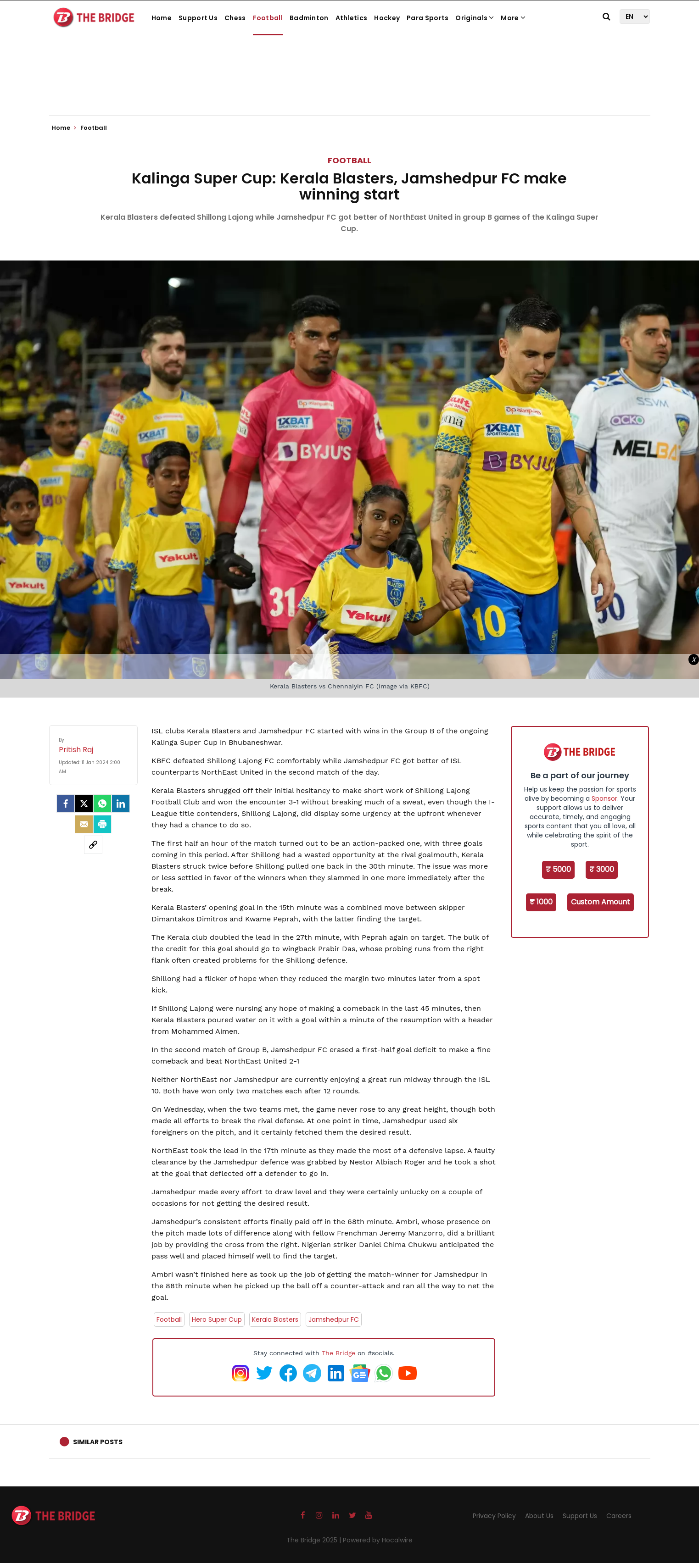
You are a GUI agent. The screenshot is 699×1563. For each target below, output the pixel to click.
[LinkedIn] (121, 803)
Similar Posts (98, 1442)
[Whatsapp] (102, 803)
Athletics (352, 17)
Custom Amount (600, 902)
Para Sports (427, 17)
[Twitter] (84, 803)
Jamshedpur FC (333, 1319)
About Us (539, 1515)
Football (268, 17)
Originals (474, 17)
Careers (619, 1515)
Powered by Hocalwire (378, 1540)
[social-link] (93, 845)
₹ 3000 (601, 869)
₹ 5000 (558, 869)
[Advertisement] (350, 87)
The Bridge (338, 1353)
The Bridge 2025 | (314, 1540)
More (513, 17)
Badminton (309, 17)
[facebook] (65, 803)
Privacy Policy (494, 1515)
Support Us (198, 17)
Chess (235, 17)
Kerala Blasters (275, 1319)
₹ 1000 (541, 902)
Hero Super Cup (217, 1319)
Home (161, 17)
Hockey (387, 17)
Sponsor (604, 798)
